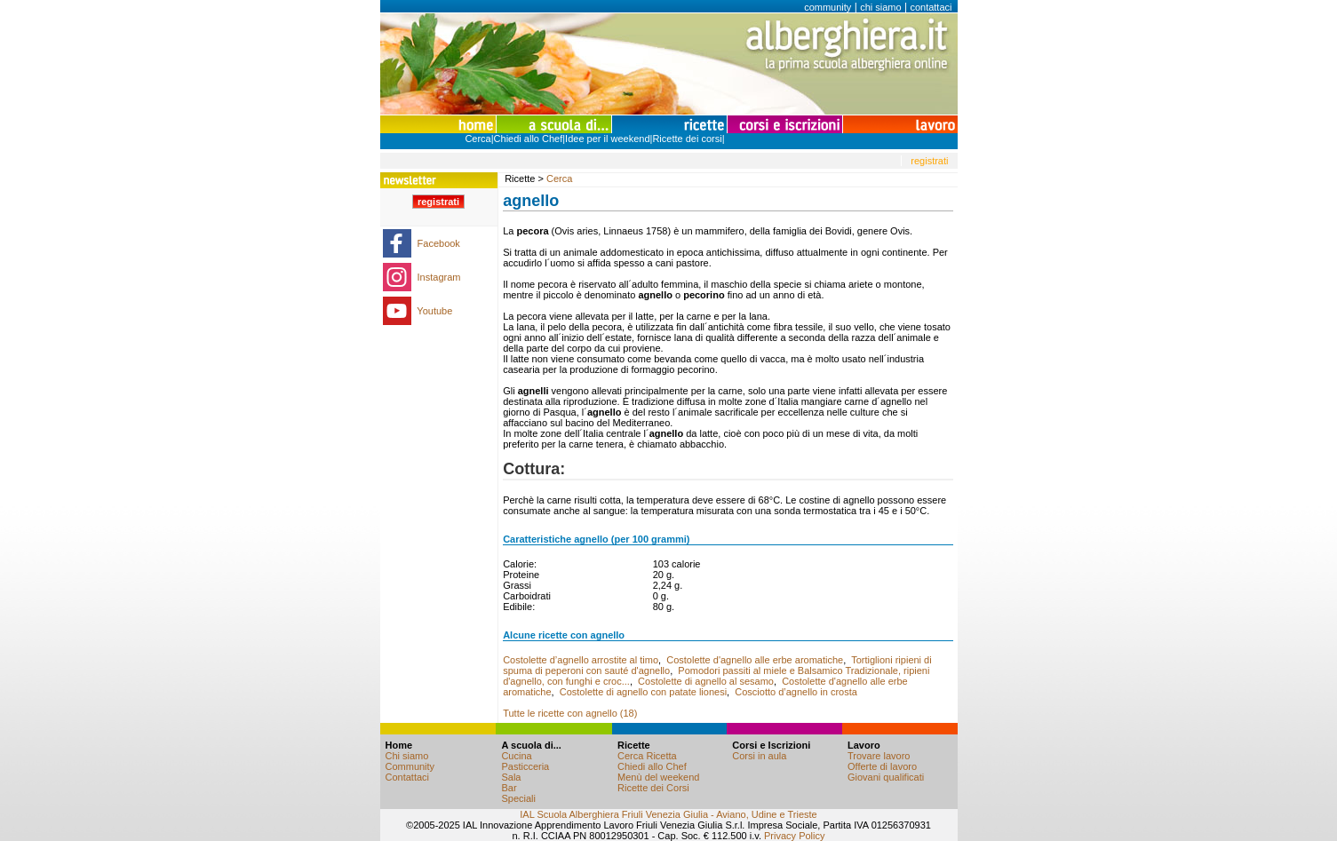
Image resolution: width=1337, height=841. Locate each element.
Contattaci (408, 777)
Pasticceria (525, 766)
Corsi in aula (759, 755)
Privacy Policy (794, 835)
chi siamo (880, 7)
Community (410, 766)
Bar (508, 787)
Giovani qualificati (886, 777)
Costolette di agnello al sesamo (706, 681)
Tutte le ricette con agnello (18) (570, 713)
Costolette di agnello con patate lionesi (643, 691)
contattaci (930, 7)
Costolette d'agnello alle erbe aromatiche (754, 660)
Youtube (434, 310)
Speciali (518, 798)
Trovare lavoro (879, 755)
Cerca (477, 138)
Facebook (439, 243)
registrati (929, 160)
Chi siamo (407, 755)
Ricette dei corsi (686, 138)
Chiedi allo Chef (528, 138)
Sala (511, 777)
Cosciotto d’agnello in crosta (796, 691)
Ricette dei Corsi (653, 787)
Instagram (439, 277)
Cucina (516, 755)
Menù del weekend (658, 777)
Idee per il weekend (607, 138)
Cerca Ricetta (647, 755)
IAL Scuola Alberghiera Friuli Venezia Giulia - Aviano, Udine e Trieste (668, 814)
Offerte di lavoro (882, 766)
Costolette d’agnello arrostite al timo (580, 660)
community (827, 7)
